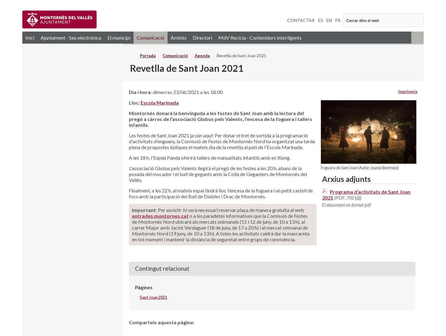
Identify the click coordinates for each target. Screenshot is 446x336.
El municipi (118, 38)
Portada (147, 55)
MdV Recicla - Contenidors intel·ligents (260, 38)
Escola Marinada (160, 103)
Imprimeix (408, 91)
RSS (417, 38)
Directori (202, 38)
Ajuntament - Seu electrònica (71, 38)
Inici (29, 38)
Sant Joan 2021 (153, 297)
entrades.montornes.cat (160, 216)
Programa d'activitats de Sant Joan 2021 (366, 194)
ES (320, 20)
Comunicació (150, 38)
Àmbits (178, 38)
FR (337, 20)
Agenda (202, 55)
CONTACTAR (301, 20)
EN (329, 20)
